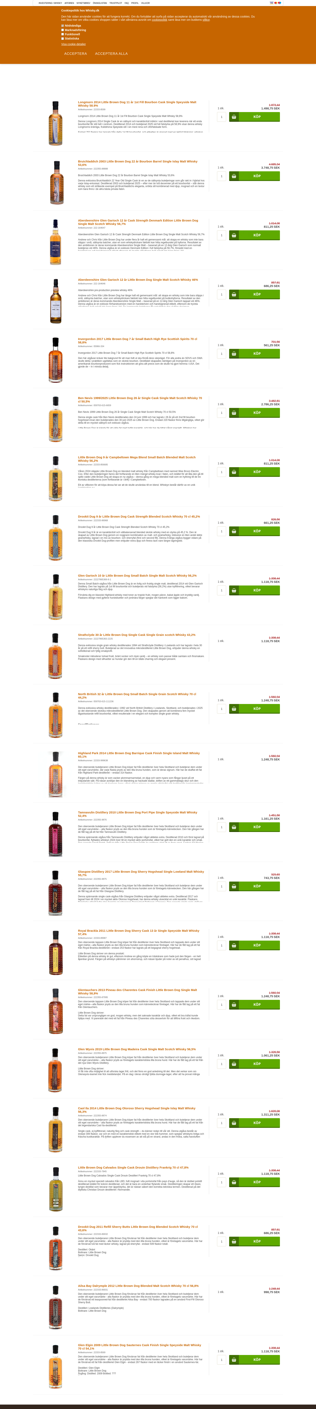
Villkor (145, 3)
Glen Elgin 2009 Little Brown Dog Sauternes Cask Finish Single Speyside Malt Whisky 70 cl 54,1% (139, 1346)
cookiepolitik (159, 19)
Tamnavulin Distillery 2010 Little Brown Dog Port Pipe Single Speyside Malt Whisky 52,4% (137, 814)
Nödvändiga (73, 25)
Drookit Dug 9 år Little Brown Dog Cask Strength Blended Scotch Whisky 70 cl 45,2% (139, 516)
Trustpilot (115, 3)
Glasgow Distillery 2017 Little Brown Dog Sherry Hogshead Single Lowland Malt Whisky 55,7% (141, 873)
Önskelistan (100, 3)
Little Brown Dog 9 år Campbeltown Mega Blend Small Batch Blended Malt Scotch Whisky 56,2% (136, 458)
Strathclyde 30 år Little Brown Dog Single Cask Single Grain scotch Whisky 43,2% (136, 634)
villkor (206, 19)
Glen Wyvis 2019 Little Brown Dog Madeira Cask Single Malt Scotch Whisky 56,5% (137, 1049)
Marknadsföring (75, 30)
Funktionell (72, 34)
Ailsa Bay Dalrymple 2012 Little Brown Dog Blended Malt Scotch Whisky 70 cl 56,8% (138, 1285)
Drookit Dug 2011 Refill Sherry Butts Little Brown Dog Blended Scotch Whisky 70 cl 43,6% (138, 1228)
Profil (135, 3)
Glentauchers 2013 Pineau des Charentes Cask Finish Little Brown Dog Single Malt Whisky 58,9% (137, 991)
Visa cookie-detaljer (73, 44)
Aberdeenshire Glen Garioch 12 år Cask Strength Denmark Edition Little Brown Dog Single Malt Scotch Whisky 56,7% (138, 222)
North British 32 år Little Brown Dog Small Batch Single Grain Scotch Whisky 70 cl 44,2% (137, 695)
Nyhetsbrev (83, 3)
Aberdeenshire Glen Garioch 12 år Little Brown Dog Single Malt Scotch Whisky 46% (138, 279)
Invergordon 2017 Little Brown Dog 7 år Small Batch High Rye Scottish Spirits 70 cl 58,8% (137, 340)
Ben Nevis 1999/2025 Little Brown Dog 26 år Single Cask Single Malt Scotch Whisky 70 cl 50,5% (140, 399)
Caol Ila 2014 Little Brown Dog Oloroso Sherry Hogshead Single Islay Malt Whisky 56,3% (136, 1109)
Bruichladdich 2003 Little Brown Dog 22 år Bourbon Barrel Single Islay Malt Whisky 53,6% (138, 163)
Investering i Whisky (50, 3)
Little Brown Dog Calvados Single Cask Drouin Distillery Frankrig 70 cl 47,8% (133, 1167)
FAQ (127, 3)
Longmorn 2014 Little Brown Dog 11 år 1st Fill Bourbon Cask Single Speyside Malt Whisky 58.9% (137, 103)
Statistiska (72, 38)
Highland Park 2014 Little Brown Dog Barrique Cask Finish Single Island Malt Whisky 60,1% (139, 754)
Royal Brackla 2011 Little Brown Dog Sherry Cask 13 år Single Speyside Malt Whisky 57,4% (138, 932)
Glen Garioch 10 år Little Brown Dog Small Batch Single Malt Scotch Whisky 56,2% (137, 575)
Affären (69, 3)
